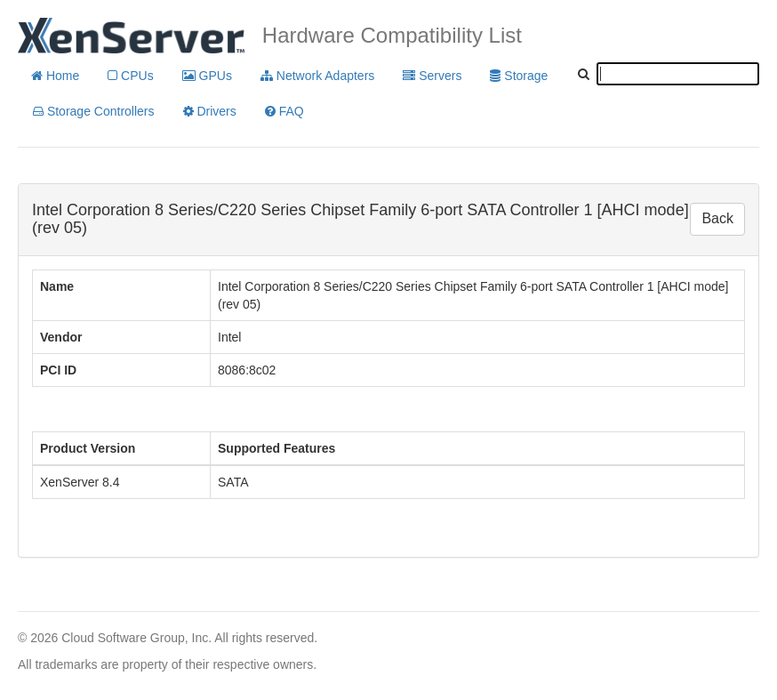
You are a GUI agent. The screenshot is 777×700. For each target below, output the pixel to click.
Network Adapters (317, 75)
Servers (432, 75)
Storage (519, 75)
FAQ (284, 111)
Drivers (209, 111)
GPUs (207, 75)
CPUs (130, 75)
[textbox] (678, 73)
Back (717, 218)
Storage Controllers (94, 111)
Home (55, 75)
